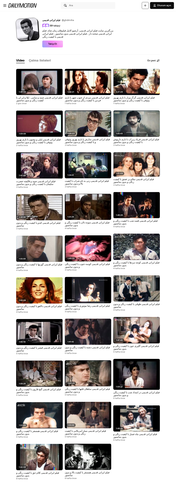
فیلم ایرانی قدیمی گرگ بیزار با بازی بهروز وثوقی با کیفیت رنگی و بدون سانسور (134, 99)
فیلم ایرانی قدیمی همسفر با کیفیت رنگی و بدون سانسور (37, 432)
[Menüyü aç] (5, 5)
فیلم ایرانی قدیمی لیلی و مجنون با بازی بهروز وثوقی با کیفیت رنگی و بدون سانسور (38, 141)
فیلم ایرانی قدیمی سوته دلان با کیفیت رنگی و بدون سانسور (87, 224)
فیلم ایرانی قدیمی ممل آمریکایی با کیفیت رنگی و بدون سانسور (85, 432)
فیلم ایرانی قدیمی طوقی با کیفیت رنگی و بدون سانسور (136, 305)
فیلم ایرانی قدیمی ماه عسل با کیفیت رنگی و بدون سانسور (135, 435)
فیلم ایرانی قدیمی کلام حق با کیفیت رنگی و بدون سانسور (37, 474)
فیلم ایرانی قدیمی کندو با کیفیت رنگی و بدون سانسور (38, 224)
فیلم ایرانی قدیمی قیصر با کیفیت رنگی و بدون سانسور (39, 349)
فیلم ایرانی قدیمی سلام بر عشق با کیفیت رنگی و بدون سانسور (133, 180)
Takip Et (52, 44)
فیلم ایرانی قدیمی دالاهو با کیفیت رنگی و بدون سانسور (39, 307)
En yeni (153, 60)
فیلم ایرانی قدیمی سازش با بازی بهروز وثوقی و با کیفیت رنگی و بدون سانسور (87, 141)
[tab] (20, 61)
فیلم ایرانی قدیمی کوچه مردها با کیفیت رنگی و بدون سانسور (136, 264)
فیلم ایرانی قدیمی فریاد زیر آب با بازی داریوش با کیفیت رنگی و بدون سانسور (136, 141)
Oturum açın (162, 5)
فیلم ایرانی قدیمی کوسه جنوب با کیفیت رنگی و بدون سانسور (87, 265)
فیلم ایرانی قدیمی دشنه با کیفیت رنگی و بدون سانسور (87, 349)
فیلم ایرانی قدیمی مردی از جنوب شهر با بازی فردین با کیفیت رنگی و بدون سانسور (87, 99)
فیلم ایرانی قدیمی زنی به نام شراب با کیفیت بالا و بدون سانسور (87, 182)
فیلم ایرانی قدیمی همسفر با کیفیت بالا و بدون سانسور (87, 474)
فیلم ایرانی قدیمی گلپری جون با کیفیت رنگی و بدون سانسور (136, 347)
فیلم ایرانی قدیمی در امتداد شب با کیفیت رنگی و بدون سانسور (136, 394)
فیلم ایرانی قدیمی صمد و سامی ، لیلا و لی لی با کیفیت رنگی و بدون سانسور (39, 99)
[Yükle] (145, 5)
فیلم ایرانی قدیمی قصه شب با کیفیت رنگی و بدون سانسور (135, 222)
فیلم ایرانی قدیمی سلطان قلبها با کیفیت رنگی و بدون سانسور (87, 390)
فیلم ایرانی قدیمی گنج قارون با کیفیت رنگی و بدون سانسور (38, 391)
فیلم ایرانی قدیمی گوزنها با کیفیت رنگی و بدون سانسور (39, 266)
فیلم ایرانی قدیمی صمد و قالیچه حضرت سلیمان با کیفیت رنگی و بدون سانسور (36, 183)
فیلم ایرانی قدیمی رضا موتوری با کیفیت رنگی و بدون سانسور (87, 307)
